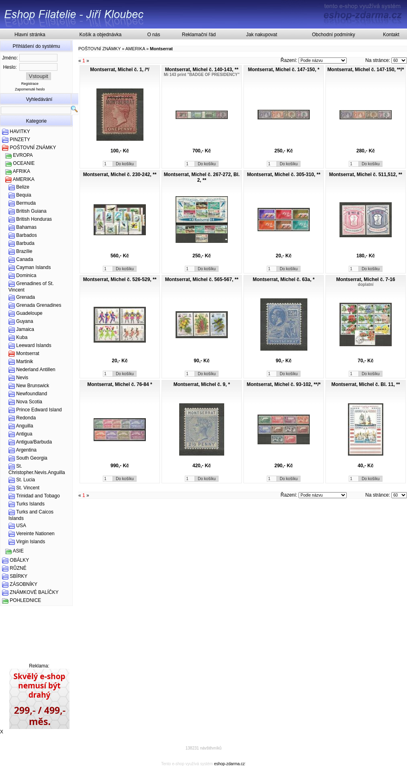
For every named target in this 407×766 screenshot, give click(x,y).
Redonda (26, 418)
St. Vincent (27, 488)
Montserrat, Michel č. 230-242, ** (120, 174)
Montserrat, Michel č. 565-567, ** (202, 279)
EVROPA (23, 155)
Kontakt (391, 34)
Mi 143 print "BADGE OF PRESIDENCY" (201, 74)
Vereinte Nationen (35, 533)
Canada (24, 259)
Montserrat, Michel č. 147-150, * (283, 69)
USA (21, 525)
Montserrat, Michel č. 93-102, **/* (284, 384)
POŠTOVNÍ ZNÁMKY (33, 147)
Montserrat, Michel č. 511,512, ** (365, 174)
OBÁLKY (19, 560)
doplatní (366, 284)
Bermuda (26, 203)
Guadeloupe (29, 313)
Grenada (25, 297)
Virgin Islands (30, 541)
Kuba (21, 337)
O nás (153, 34)
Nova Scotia (29, 402)
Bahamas (26, 227)
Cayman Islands (33, 267)
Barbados (26, 235)
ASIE (18, 551)
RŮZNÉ (18, 568)
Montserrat (27, 353)
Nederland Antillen (35, 369)
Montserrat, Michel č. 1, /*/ (119, 69)
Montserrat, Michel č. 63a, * (284, 279)
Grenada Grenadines (38, 305)
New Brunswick (32, 385)
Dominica (26, 275)
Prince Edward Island (38, 410)
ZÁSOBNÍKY (23, 584)
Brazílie (24, 251)
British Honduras (34, 219)
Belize (22, 187)
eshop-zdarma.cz (229, 764)
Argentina (26, 450)
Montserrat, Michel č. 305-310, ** (284, 174)
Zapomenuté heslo (30, 89)
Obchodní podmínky (333, 34)
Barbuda (25, 243)
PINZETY (20, 139)
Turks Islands (30, 504)
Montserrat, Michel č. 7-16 (365, 279)
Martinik (24, 361)
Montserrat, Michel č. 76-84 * (119, 384)
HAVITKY (20, 131)
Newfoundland (31, 393)
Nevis (22, 377)
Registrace (30, 84)
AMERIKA (24, 179)
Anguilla (24, 426)
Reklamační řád (199, 34)
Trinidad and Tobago (38, 496)
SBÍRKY (18, 576)
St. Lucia (25, 480)
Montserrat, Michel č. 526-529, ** (120, 279)
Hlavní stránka (29, 34)
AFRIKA (21, 171)
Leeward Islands (33, 345)
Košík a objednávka (101, 34)
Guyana (24, 321)
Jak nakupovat (261, 34)
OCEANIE (24, 163)
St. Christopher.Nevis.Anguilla (36, 469)
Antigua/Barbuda (34, 442)
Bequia (23, 195)
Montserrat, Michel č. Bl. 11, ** (365, 384)
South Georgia (31, 458)
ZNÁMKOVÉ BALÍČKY (34, 592)
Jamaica (25, 329)
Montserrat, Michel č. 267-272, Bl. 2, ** (202, 177)
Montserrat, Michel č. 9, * (202, 384)
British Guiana (31, 211)
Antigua (24, 434)
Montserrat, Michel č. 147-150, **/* (365, 69)
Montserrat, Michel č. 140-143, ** (202, 69)
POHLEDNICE (25, 600)
